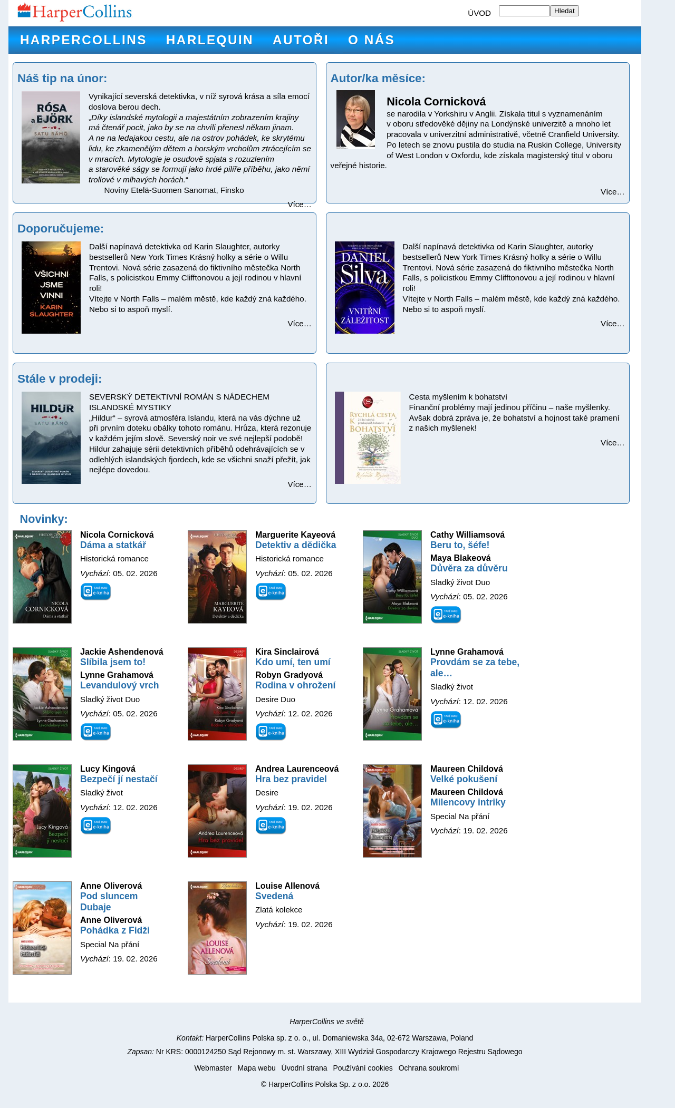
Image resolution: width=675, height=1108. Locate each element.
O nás (371, 40)
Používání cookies (362, 1068)
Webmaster (213, 1068)
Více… (299, 204)
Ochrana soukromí (429, 1068)
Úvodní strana (304, 1068)
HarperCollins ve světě (327, 1021)
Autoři (301, 40)
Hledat (564, 11)
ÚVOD (479, 12)
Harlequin (210, 40)
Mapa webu (256, 1068)
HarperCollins (83, 40)
